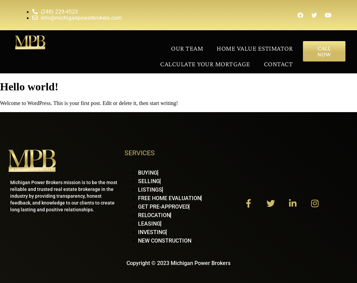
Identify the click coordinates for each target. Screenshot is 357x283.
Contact (278, 64)
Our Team (187, 48)
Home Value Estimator (255, 48)
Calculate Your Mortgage (205, 64)
